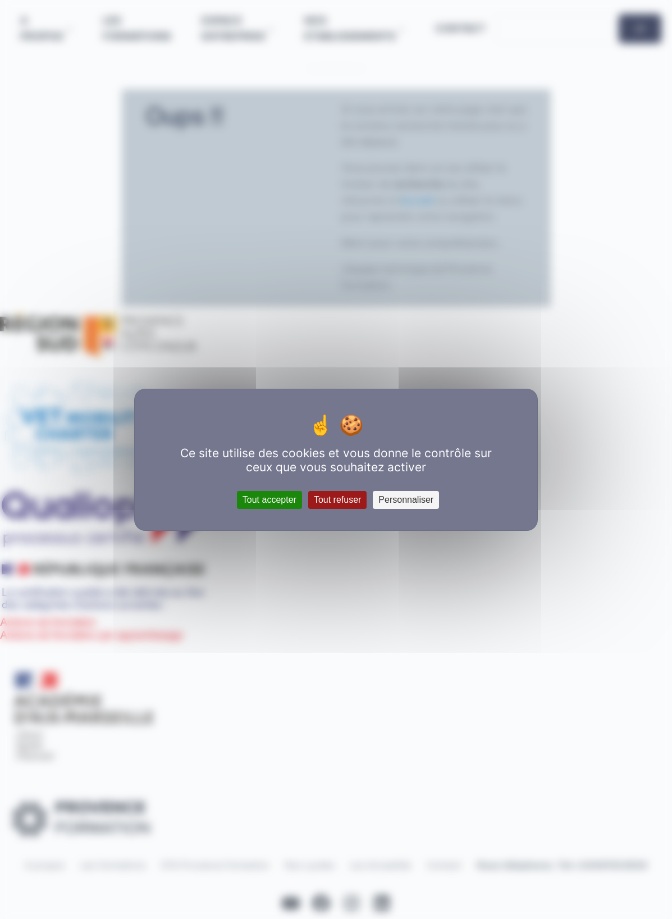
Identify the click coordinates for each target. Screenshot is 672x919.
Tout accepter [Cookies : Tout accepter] (269, 499)
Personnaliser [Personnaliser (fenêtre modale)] (405, 499)
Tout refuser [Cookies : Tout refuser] (337, 499)
